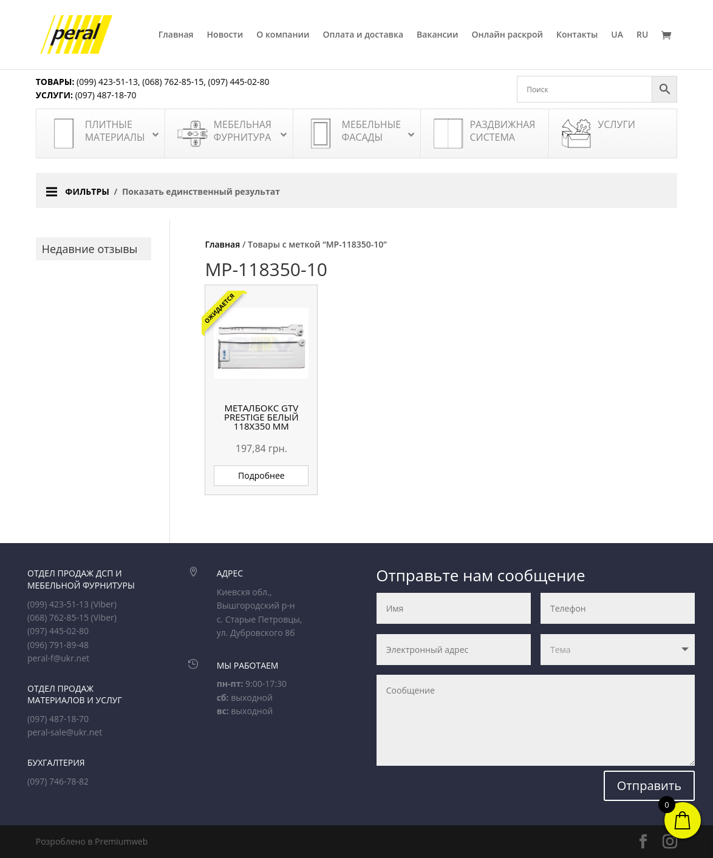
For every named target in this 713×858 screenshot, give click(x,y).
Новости (225, 35)
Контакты (577, 35)
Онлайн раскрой (507, 35)
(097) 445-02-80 (239, 81)
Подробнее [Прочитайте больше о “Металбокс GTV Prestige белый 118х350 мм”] (261, 475)
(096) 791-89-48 (58, 644)
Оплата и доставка (363, 35)
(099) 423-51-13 (106, 81)
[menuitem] (617, 49)
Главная (176, 35)
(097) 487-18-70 (105, 95)
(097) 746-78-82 (58, 781)
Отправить (649, 785)
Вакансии (437, 35)
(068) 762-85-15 (172, 81)
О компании (282, 35)
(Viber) (104, 604)
